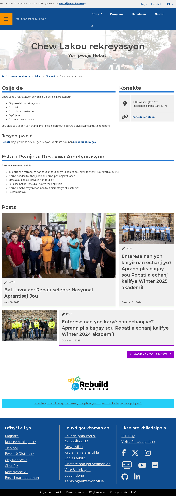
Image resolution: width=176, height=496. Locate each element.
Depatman (139, 14)
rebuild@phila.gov (84, 142)
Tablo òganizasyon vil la (84, 481)
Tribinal (11, 447)
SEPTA (126, 435)
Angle (144, 4)
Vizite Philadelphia (136, 441)
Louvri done (74, 475)
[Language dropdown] (171, 4)
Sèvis (95, 14)
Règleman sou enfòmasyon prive (108, 492)
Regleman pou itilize (52, 492)
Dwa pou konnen (76, 492)
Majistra (12, 435)
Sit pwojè (50, 76)
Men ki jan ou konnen (72, 3)
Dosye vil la (74, 446)
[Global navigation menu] (6, 19)
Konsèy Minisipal (19, 441)
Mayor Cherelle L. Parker (30, 18)
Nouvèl (159, 14)
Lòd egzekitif (75, 458)
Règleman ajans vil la (82, 452)
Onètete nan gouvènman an (88, 463)
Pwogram (116, 14)
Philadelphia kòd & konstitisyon (80, 438)
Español (156, 4)
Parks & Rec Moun (144, 117)
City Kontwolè (16, 459)
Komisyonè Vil (16, 471)
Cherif (10, 465)
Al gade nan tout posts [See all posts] (151, 354)
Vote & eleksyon (78, 469)
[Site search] (92, 26)
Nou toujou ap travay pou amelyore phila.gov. (88, 403)
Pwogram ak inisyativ (19, 76)
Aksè (133, 492)
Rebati (38, 76)
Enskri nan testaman (22, 477)
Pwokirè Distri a (18, 453)
